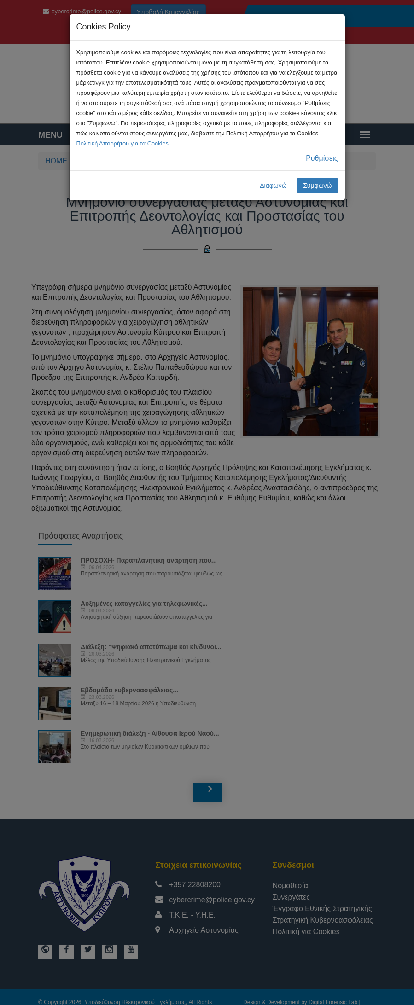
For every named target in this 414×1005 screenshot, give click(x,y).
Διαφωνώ (273, 185)
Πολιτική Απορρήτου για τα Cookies (122, 143)
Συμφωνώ (317, 185)
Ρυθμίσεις (322, 158)
